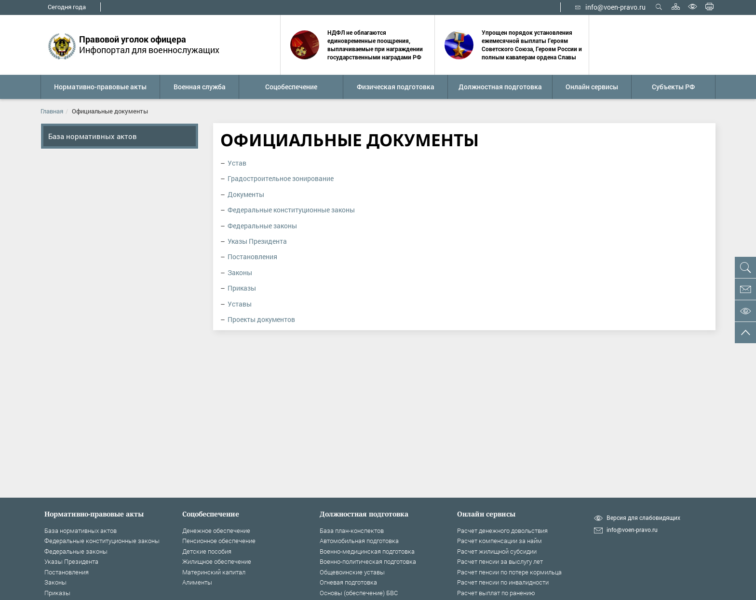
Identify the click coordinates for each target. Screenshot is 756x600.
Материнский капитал (213, 572)
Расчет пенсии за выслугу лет (500, 561)
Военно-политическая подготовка (368, 561)
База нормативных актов (92, 136)
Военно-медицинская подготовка (367, 551)
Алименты (197, 582)
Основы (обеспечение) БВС (359, 592)
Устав (237, 162)
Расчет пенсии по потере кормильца (509, 572)
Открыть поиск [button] (659, 6)
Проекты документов (261, 319)
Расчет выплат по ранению (496, 592)
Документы (246, 194)
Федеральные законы (262, 225)
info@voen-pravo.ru (610, 7)
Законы (240, 272)
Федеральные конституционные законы (291, 209)
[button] (100, 87)
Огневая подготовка (348, 582)
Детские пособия (206, 551)
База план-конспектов (352, 530)
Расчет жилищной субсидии (497, 551)
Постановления (252, 256)
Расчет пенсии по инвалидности (503, 582)
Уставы (240, 303)
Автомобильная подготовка (359, 540)
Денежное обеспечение (216, 530)
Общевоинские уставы (352, 572)
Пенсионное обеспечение (219, 540)
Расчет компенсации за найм (499, 540)
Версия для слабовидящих (643, 518)
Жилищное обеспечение (216, 561)
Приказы (242, 288)
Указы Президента (257, 241)
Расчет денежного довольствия (502, 530)
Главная (51, 111)
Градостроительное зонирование (281, 178)
